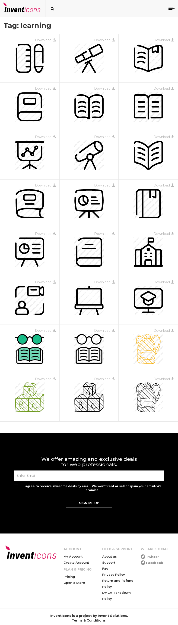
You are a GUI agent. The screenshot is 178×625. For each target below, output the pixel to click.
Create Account (76, 562)
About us (109, 556)
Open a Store (74, 582)
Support (108, 562)
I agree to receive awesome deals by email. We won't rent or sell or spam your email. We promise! (93, 488)
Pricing (69, 576)
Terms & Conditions (89, 620)
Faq (105, 568)
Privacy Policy (113, 574)
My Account (73, 556)
